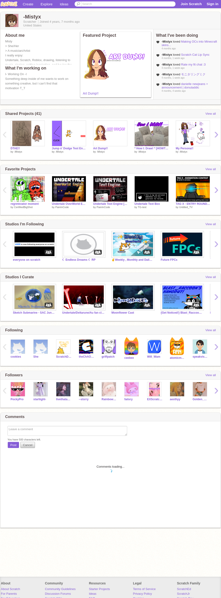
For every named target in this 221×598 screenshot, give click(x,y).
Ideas (64, 4)
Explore (47, 4)
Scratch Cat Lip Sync (195, 54)
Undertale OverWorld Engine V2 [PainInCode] (69, 203)
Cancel (27, 445)
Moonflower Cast (122, 312)
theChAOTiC (87, 356)
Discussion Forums (58, 593)
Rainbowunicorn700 (109, 399)
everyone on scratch (26, 259)
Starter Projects (99, 589)
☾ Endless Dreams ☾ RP (78, 259)
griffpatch (108, 356)
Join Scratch (191, 4)
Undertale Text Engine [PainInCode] (110, 203)
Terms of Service (144, 589)
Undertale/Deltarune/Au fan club (83, 312)
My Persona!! (184, 148)
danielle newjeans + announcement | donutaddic (185, 85)
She (35, 356)
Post (13, 445)
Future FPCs (169, 259)
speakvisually (200, 356)
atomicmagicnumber (178, 358)
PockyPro (17, 399)
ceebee (129, 358)
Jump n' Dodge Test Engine (69, 148)
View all (210, 113)
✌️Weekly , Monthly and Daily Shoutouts (132, 259)
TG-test (142, 207)
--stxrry (83, 399)
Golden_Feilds (200, 399)
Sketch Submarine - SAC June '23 (34, 312)
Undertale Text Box (147, 203)
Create (28, 4)
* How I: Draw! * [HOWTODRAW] (151, 148)
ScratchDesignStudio (64, 356)
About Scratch (10, 589)
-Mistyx (18, 151)
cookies (16, 356)
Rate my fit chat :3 (193, 64)
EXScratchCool (155, 399)
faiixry (128, 399)
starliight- (39, 399)
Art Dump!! (91, 93)
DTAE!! (15, 148)
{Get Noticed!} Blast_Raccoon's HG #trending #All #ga (182, 312)
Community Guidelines (60, 589)
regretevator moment (25, 203)
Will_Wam (153, 356)
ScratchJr (183, 593)
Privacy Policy (142, 593)
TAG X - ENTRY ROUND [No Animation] (193, 203)
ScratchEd (184, 589)
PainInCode (62, 207)
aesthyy (175, 399)
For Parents (9, 593)
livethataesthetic (64, 399)
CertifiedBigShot (23, 207)
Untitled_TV (186, 207)
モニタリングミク (193, 74)
